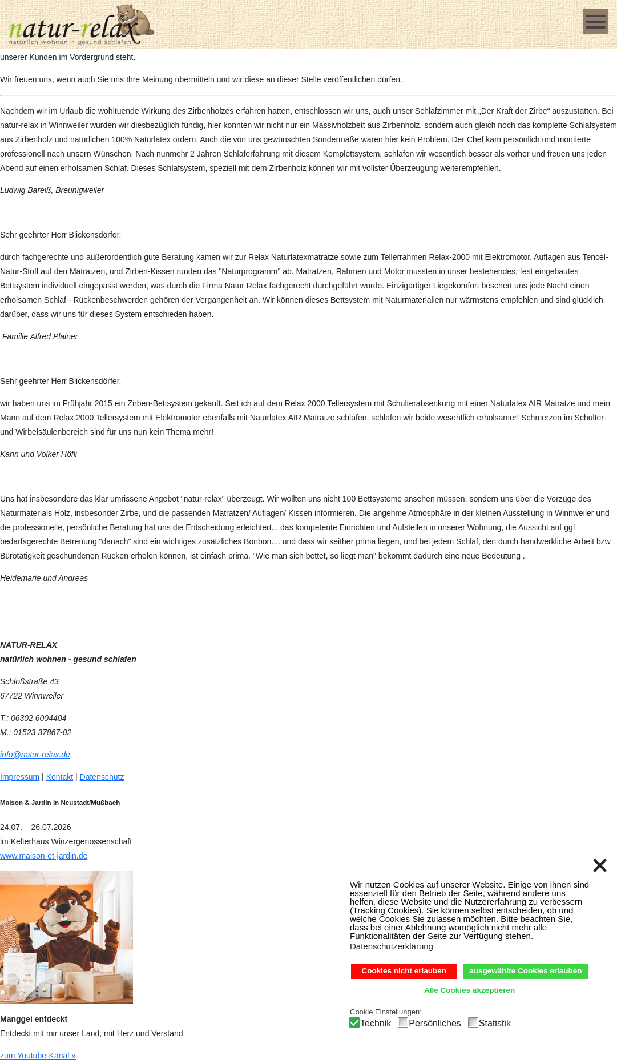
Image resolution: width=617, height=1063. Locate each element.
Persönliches (435, 1023)
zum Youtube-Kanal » (38, 1055)
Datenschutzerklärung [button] (391, 946)
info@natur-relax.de (35, 754)
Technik (375, 1023)
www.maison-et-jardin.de (43, 855)
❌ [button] (599, 865)
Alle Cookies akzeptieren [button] (469, 990)
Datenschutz (102, 776)
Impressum (19, 776)
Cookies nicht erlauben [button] (404, 970)
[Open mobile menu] (595, 21)
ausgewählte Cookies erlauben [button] (525, 970)
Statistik (495, 1023)
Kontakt (59, 776)
